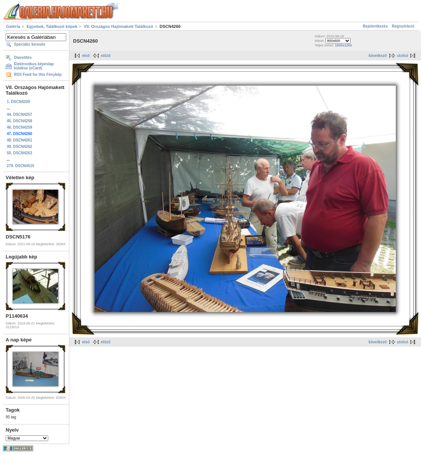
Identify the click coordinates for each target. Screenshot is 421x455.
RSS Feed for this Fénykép (38, 74)
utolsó (402, 56)
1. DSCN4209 (18, 102)
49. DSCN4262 (19, 146)
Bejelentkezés (375, 26)
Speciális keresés (29, 44)
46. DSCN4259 (19, 127)
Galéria (13, 26)
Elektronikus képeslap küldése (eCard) (34, 66)
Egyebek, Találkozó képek (51, 26)
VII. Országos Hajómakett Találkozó (118, 26)
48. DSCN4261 (19, 140)
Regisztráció (403, 26)
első (86, 56)
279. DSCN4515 (20, 166)
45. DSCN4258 (19, 121)
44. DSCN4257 (19, 114)
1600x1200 (343, 45)
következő (378, 56)
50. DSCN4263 (19, 153)
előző (106, 56)
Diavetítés (23, 57)
